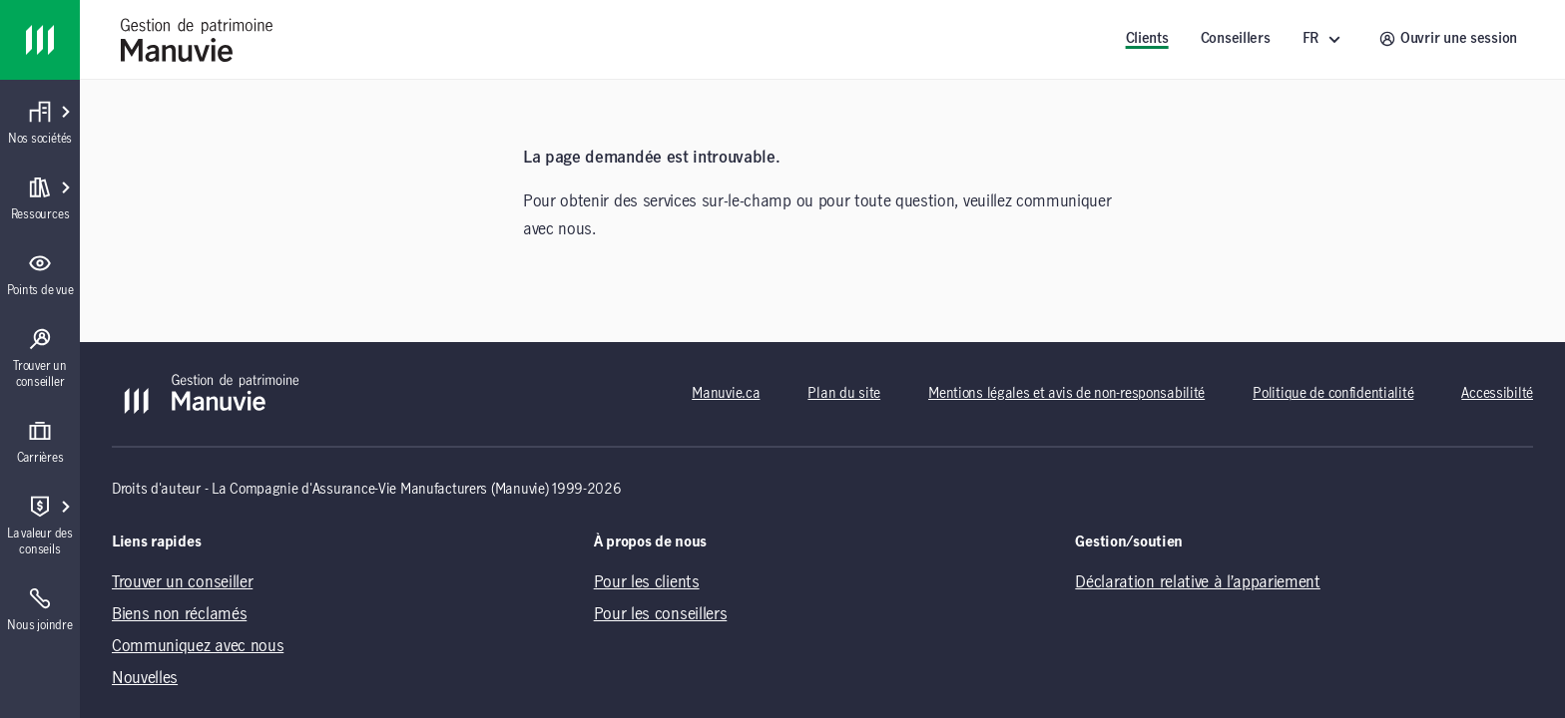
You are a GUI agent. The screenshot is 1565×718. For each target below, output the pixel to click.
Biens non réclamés (179, 614)
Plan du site (843, 394)
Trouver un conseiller (182, 582)
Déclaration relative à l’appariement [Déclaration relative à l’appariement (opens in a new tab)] (1197, 582)
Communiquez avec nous (197, 646)
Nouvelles (145, 678)
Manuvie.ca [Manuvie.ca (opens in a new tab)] (726, 394)
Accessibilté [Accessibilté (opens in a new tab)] (1497, 394)
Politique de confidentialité (1333, 394)
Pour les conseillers (661, 614)
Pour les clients (647, 582)
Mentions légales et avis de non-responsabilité (1066, 394)
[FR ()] (1325, 39)
